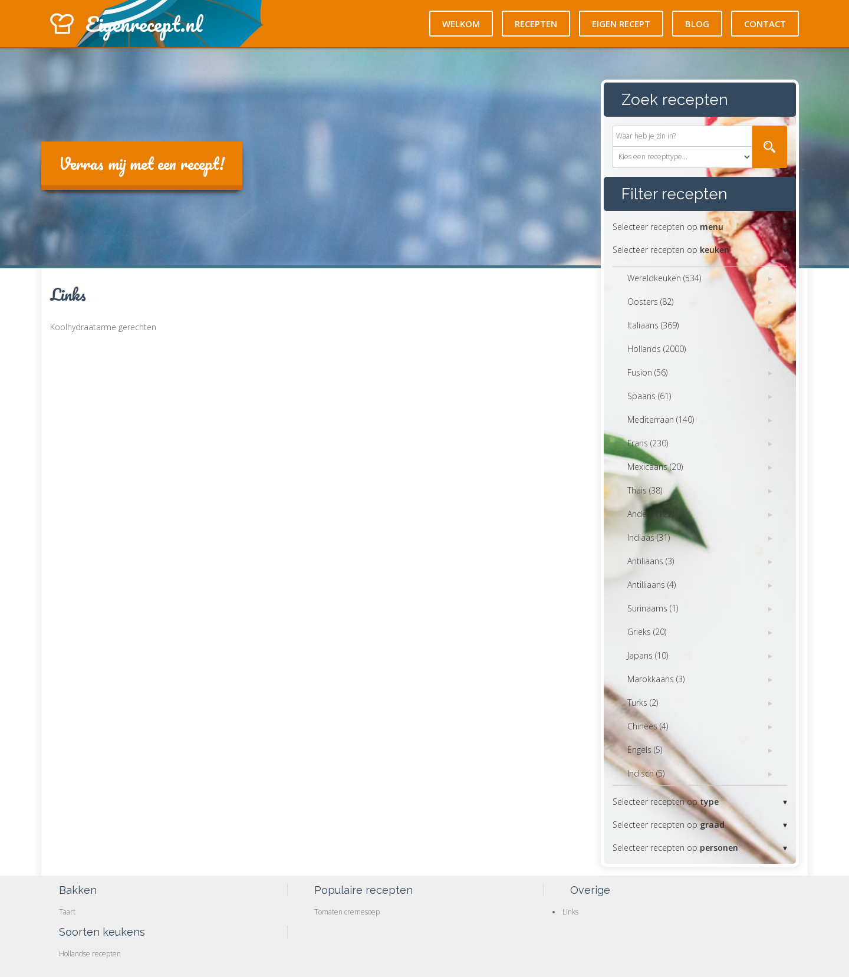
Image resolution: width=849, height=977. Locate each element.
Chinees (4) (647, 726)
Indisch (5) (645, 773)
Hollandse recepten (90, 954)
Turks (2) (642, 702)
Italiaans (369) (653, 325)
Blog (697, 23)
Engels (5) (644, 749)
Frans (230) (647, 443)
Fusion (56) (647, 372)
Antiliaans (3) (650, 561)
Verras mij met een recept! (142, 163)
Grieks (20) (646, 631)
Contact (765, 23)
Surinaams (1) (652, 608)
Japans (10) (647, 655)
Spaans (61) (649, 396)
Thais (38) (644, 490)
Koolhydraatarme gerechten (103, 327)
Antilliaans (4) (651, 584)
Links (570, 912)
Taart (67, 912)
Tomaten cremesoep (347, 912)
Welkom (461, 23)
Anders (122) (650, 513)
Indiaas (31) (648, 537)
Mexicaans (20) (655, 466)
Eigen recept (621, 23)
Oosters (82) (650, 301)
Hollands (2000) (656, 348)
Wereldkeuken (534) (664, 278)
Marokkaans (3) (656, 679)
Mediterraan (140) (660, 419)
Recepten (536, 23)
